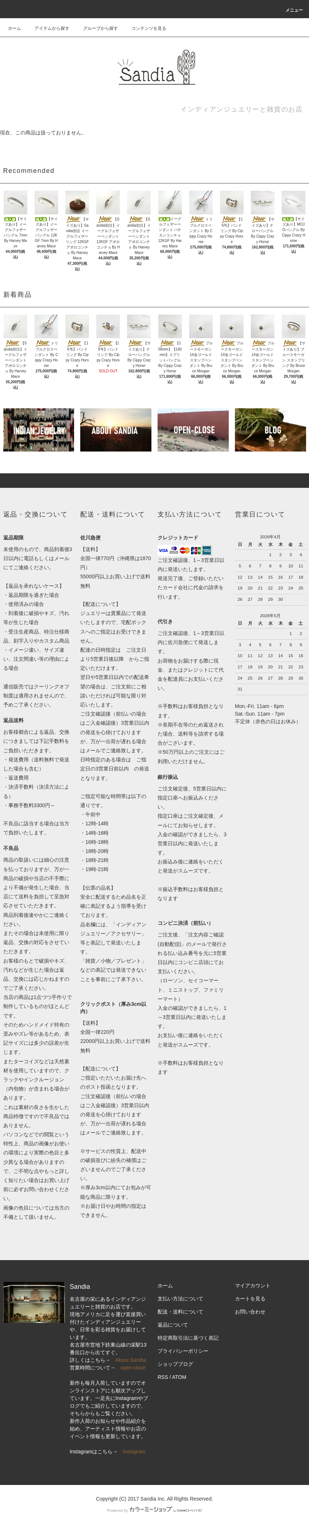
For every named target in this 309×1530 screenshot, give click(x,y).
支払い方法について (180, 1299)
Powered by (154, 1510)
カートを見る (250, 1299)
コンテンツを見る (144, 28)
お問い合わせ (250, 1312)
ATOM (179, 1377)
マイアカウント (253, 1285)
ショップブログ (175, 1364)
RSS (163, 1377)
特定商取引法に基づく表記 (188, 1338)
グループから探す (96, 28)
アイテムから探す (47, 28)
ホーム (14, 28)
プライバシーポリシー (183, 1351)
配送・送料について (180, 1312)
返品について (173, 1325)
